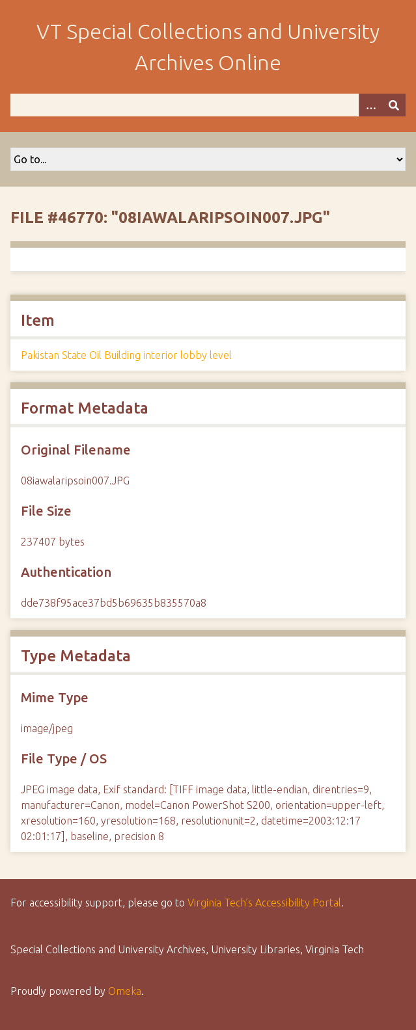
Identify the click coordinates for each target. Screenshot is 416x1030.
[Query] (208, 105)
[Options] (370, 105)
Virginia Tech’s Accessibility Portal (264, 902)
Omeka (124, 991)
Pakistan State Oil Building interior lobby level (126, 355)
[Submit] (394, 105)
